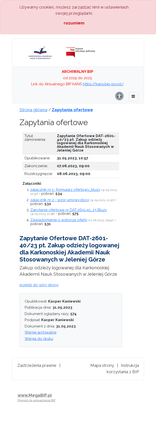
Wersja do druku (39, 339)
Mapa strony (102, 365)
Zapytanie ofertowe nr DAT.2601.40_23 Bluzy (68, 210)
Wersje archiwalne (40, 332)
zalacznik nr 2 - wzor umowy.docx (59, 200)
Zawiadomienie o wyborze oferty (58, 220)
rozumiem (74, 23)
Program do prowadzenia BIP (36, 400)
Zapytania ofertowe (72, 109)
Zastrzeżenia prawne (36, 365)
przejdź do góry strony (39, 285)
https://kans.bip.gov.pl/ (103, 84)
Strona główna (33, 109)
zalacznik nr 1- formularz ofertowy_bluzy (65, 189)
